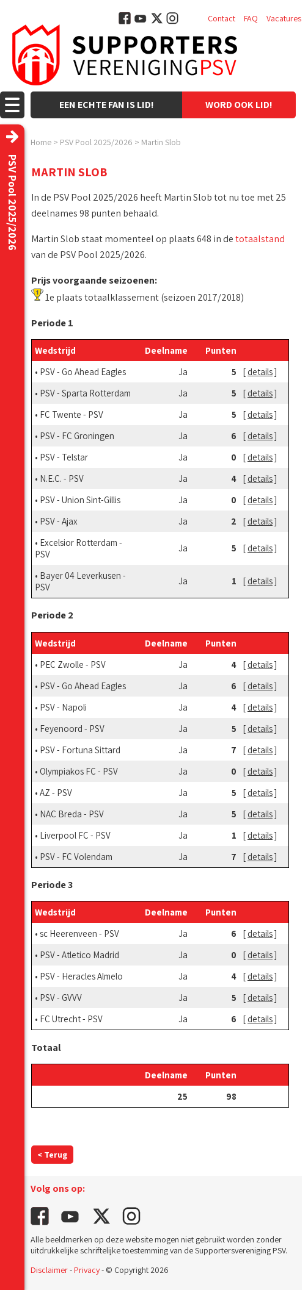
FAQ (251, 18)
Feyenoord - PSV (72, 728)
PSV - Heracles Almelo (81, 976)
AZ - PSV (56, 792)
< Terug (52, 1154)
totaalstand (260, 238)
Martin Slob (161, 142)
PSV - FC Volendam (76, 856)
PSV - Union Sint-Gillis (80, 500)
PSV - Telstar (64, 457)
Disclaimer (49, 1269)
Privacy (87, 1269)
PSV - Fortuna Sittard (80, 750)
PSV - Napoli (63, 707)
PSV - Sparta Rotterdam (85, 393)
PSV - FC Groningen (77, 436)
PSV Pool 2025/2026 (96, 142)
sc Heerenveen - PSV (79, 933)
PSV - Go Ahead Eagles (83, 372)
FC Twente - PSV (71, 414)
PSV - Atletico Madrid (79, 955)
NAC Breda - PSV (72, 814)
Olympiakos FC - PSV (79, 771)
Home (41, 142)
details (260, 372)
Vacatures (283, 18)
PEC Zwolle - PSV (73, 664)
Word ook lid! (239, 104)
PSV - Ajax (59, 521)
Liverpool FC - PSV (75, 835)
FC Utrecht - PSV (71, 1019)
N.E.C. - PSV (62, 478)
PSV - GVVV (61, 997)
